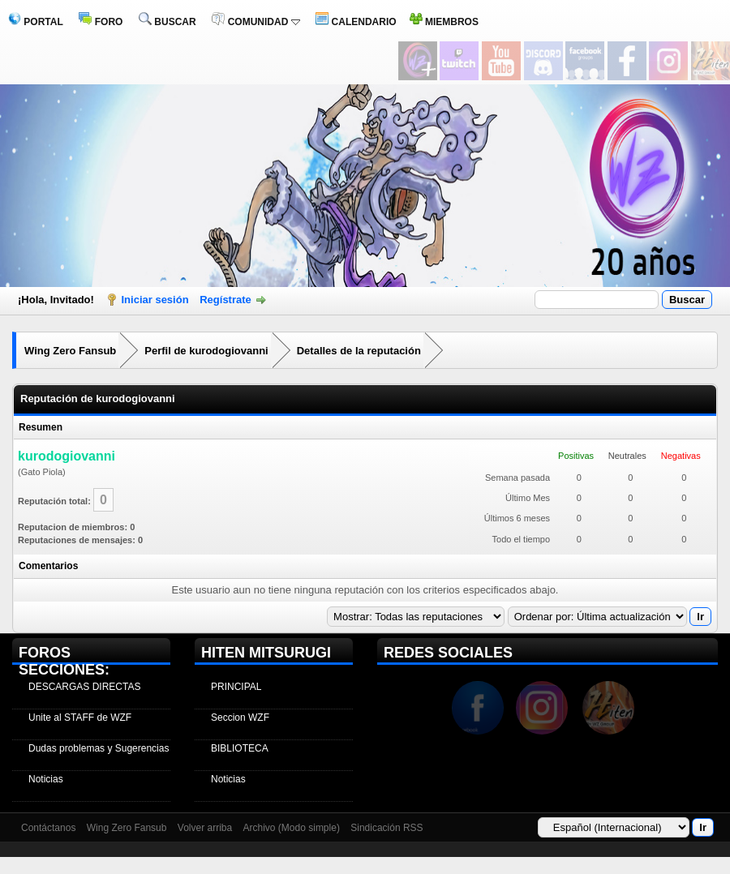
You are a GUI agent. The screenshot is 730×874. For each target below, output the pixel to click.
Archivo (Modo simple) (291, 827)
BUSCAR (167, 22)
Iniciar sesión (155, 299)
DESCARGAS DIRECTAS (84, 686)
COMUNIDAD (255, 22)
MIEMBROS (444, 22)
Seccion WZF (240, 717)
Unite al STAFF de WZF (79, 717)
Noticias (45, 779)
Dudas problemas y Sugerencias (98, 748)
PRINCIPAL (236, 686)
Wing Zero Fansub (70, 351)
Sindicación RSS (386, 827)
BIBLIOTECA (239, 748)
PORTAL (35, 22)
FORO (100, 22)
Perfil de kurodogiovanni (206, 351)
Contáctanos (48, 827)
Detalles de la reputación (359, 351)
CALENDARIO (356, 22)
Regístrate (225, 299)
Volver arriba (205, 827)
